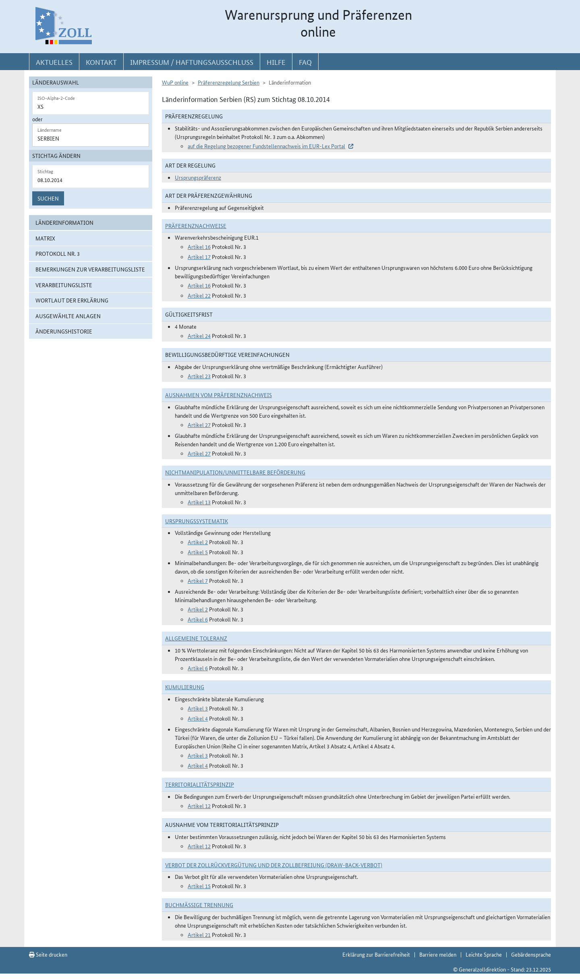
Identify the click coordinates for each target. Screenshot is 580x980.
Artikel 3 (198, 708)
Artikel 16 (199, 246)
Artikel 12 (199, 806)
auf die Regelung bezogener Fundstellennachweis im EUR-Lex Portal (266, 146)
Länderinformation (64, 222)
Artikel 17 (199, 257)
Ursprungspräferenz (198, 177)
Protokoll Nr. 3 (57, 253)
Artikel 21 (199, 934)
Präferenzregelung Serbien (228, 82)
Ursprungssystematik (196, 521)
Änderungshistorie (63, 331)
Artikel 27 (199, 425)
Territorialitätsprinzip (199, 784)
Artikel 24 (199, 336)
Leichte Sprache (484, 954)
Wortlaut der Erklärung (71, 300)
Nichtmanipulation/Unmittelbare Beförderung (235, 472)
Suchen (48, 198)
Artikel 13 (199, 502)
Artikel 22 (199, 295)
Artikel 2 (198, 542)
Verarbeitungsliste (63, 285)
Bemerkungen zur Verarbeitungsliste (90, 269)
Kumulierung (184, 687)
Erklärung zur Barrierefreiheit (376, 954)
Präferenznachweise (195, 226)
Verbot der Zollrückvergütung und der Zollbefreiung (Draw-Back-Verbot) (273, 865)
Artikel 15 (199, 886)
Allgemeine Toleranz (196, 638)
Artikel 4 (198, 718)
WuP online (175, 82)
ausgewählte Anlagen (68, 316)
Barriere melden (437, 954)
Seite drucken (48, 954)
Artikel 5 (198, 552)
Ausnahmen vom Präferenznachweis (218, 395)
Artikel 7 (198, 580)
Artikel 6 (198, 619)
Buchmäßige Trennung (199, 905)
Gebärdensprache (531, 954)
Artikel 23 (199, 376)
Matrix (45, 238)
